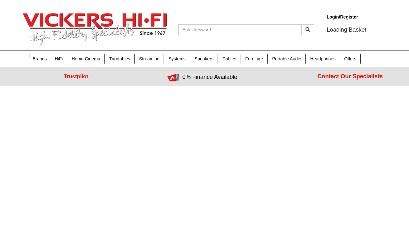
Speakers (204, 58)
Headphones (323, 58)
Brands (40, 58)
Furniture (254, 58)
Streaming (149, 58)
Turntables (119, 58)
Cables (229, 58)
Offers (350, 58)
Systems (177, 58)
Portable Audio (286, 58)
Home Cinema (86, 58)
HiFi (59, 58)
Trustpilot (76, 76)
